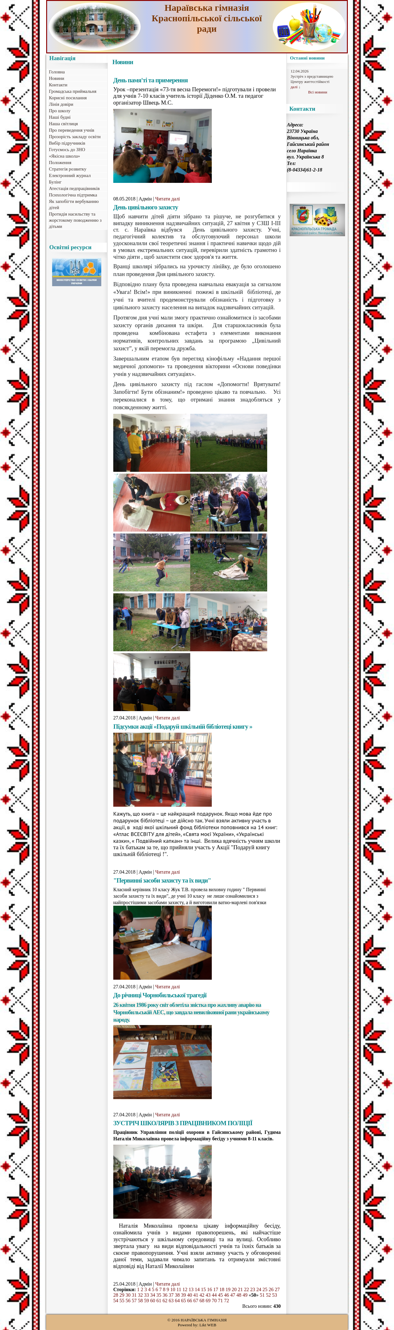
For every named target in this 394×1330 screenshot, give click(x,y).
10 (172, 1289)
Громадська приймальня (72, 91)
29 (121, 1295)
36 (165, 1295)
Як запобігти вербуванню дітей (74, 204)
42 (201, 1295)
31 (134, 1295)
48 (238, 1295)
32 (140, 1295)
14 (197, 1289)
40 (189, 1295)
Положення (60, 162)
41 (195, 1295)
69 (208, 1300)
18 (221, 1289)
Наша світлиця (63, 123)
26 (271, 1289)
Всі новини (317, 92)
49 (245, 1295)
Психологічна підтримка (73, 194)
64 (177, 1300)
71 (220, 1300)
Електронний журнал (70, 175)
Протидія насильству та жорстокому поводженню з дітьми (75, 220)
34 (152, 1295)
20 (234, 1289)
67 (195, 1300)
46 (226, 1295)
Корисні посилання (68, 97)
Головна (57, 71)
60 (152, 1300)
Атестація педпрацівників (74, 188)
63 (171, 1300)
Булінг (55, 181)
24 (258, 1289)
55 (121, 1300)
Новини (56, 78)
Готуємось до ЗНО (67, 149)
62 (165, 1300)
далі (294, 86)
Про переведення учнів (71, 130)
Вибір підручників (67, 143)
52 (268, 1295)
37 (171, 1295)
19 (228, 1289)
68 (201, 1300)
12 (185, 1289)
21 (240, 1289)
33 (146, 1295)
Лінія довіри (61, 104)
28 (115, 1295)
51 (262, 1295)
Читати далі (167, 198)
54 (115, 1300)
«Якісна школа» (64, 156)
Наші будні (59, 117)
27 (277, 1289)
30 (128, 1295)
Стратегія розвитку (67, 169)
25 (265, 1289)
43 (208, 1295)
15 (203, 1289)
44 (214, 1295)
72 (226, 1300)
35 (158, 1295)
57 (134, 1300)
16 (209, 1289)
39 (183, 1295)
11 (178, 1289)
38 (177, 1295)
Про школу (59, 110)
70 (214, 1300)
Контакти (58, 84)
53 (274, 1295)
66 (189, 1300)
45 (220, 1295)
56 (128, 1300)
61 (158, 1300)
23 (252, 1289)
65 (183, 1300)
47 (232, 1295)
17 (215, 1289)
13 (191, 1289)
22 (246, 1289)
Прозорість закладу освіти (75, 136)
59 (146, 1300)
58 (140, 1300)
